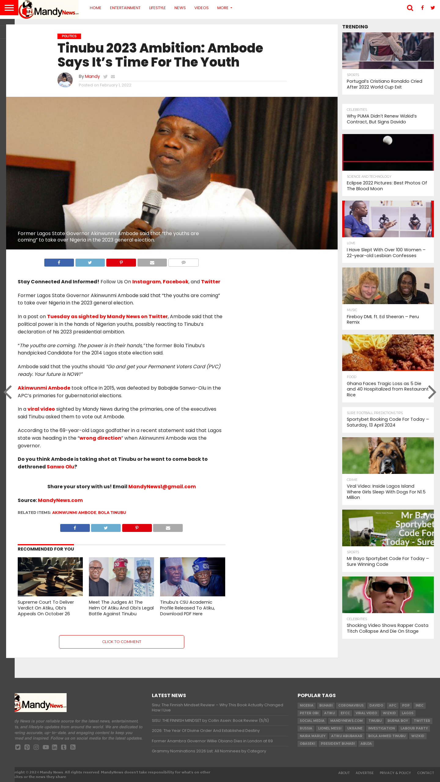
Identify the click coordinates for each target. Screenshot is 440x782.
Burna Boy (397, 721)
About (344, 772)
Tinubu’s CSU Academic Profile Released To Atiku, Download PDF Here (187, 608)
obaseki (307, 744)
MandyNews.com (60, 500)
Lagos (407, 713)
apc (392, 705)
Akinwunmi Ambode (44, 387)
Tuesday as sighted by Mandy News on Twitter (107, 316)
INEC (420, 705)
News (180, 8)
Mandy (92, 76)
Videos (201, 8)
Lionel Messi (329, 728)
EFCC (345, 713)
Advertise (365, 772)
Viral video (366, 713)
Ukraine (354, 728)
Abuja (366, 744)
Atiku (329, 713)
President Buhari (338, 744)
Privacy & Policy (395, 772)
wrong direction (100, 438)
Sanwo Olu (60, 466)
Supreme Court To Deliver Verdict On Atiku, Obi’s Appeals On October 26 (46, 608)
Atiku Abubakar (346, 736)
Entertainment (125, 8)
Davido (376, 705)
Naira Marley (312, 736)
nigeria (307, 705)
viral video (41, 409)
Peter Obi (309, 713)
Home (95, 8)
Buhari (325, 705)
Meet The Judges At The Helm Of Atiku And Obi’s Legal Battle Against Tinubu (121, 608)
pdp (406, 705)
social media (312, 721)
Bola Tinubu (112, 512)
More (223, 8)
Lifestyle (157, 8)
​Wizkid (389, 713)
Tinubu (375, 721)
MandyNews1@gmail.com (162, 486)
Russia (306, 728)
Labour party (414, 728)
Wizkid (417, 736)
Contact (425, 772)
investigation (381, 728)
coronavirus (351, 705)
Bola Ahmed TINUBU (386, 736)
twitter (422, 721)
